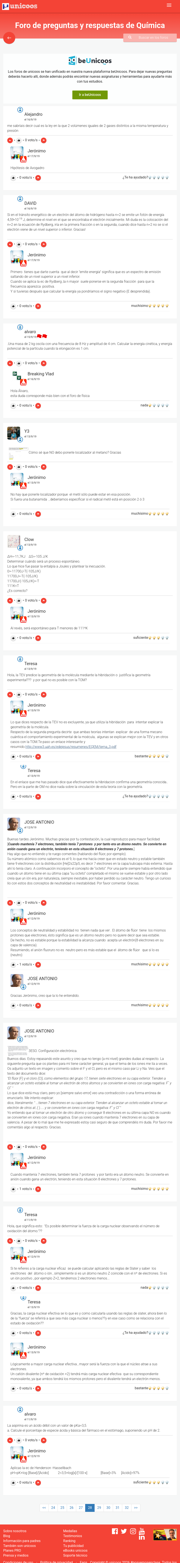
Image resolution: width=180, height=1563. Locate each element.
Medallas (70, 1531)
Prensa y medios (15, 1555)
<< (44, 1508)
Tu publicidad (73, 1546)
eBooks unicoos (75, 1550)
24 (53, 1508)
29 (99, 1508)
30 (108, 1508)
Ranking (69, 1541)
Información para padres (21, 1541)
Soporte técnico (75, 1555)
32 (127, 1508)
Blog (6, 1536)
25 (62, 1508)
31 (117, 1508)
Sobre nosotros (15, 1531)
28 (90, 1508)
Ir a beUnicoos (90, 95)
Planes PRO (12, 1550)
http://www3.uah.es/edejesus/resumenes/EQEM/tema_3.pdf (70, 747)
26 (71, 1508)
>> (136, 1508)
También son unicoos (19, 1546)
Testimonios (72, 1536)
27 (81, 1508)
